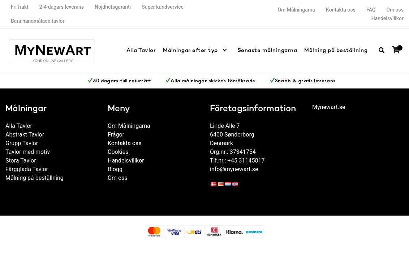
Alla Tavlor (159, 50)
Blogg (115, 169)
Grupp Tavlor (21, 143)
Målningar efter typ (204, 50)
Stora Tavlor (20, 160)
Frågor (116, 134)
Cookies (118, 151)
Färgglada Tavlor (26, 169)
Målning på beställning (338, 50)
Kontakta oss (341, 10)
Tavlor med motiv (27, 151)
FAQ (370, 10)
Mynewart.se (328, 107)
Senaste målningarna (274, 50)
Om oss (395, 10)
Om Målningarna (296, 10)
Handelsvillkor (387, 18)
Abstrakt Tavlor (24, 134)
